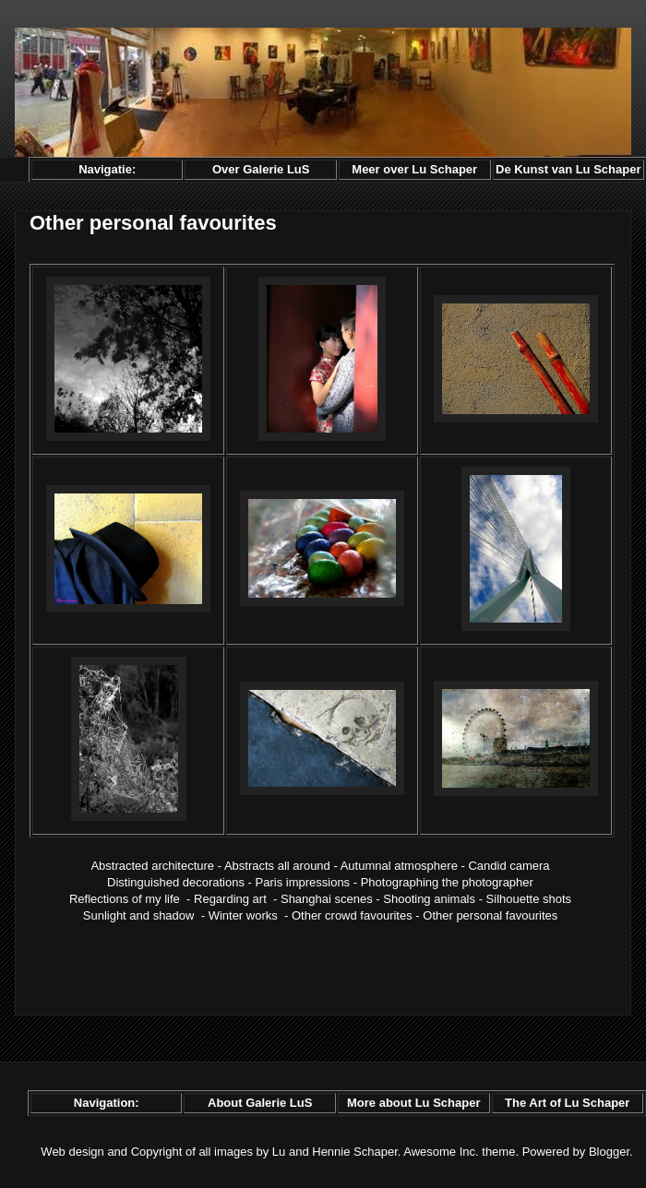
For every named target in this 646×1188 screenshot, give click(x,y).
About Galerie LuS (260, 1103)
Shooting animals (429, 899)
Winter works (243, 915)
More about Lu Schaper (413, 1103)
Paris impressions (303, 882)
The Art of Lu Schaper (567, 1103)
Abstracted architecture (152, 866)
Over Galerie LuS (261, 169)
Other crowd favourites (352, 915)
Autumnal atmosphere (399, 866)
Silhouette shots (529, 899)
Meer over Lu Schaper (414, 169)
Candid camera (508, 866)
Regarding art (230, 899)
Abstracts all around (277, 866)
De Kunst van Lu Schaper (568, 169)
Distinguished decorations (176, 882)
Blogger (609, 1151)
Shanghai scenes (327, 899)
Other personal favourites (490, 915)
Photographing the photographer (447, 882)
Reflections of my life (124, 899)
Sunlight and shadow (139, 915)
